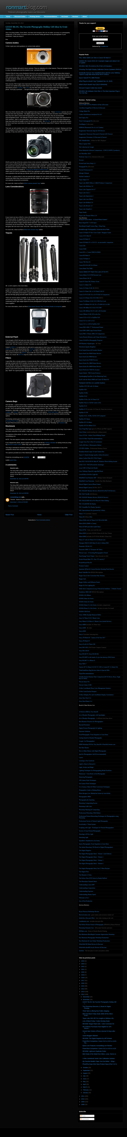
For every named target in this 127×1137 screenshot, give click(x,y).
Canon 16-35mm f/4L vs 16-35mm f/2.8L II (91, 291)
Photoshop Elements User (86, 928)
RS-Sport (93, 223)
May (84, 1081)
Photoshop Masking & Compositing (89, 809)
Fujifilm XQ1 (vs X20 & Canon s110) (90, 403)
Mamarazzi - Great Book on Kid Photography (92, 774)
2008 (83, 1104)
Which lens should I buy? (31, 229)
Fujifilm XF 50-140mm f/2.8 (87, 425)
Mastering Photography (86, 777)
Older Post (69, 515)
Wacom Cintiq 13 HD (85, 685)
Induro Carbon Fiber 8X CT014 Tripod (90, 458)
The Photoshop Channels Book (88, 881)
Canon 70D (82, 262)
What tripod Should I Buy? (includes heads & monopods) (45, 306)
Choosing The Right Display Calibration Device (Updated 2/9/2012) (100, 69)
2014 (83, 989)
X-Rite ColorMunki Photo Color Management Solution (95, 688)
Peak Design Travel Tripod (86, 556)
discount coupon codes (14, 444)
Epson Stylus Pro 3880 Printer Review (90, 363)
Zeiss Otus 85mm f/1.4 (85, 701)
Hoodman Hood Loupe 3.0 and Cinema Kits (91, 451)
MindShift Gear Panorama (86, 481)
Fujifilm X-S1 (83, 406)
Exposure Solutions (84, 731)
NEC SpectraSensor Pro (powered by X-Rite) (92, 510)
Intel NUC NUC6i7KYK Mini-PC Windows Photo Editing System (98, 461)
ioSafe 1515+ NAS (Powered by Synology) (91, 465)
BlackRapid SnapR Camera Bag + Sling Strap (92, 226)
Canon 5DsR (82, 249)
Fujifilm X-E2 (83, 396)
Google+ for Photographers (87, 741)
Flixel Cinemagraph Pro (86, 121)
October (85, 1067)
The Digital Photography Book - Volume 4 (91, 863)
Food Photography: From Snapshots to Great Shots (93, 734)
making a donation (50, 442)
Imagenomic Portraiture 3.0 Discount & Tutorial (93, 137)
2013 (83, 991)
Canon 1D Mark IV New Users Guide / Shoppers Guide (95, 232)
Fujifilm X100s (83, 393)
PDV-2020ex (85, 448)
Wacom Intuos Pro (84, 682)
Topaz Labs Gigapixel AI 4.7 (87, 189)
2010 (83, 1099)
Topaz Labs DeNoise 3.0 (86, 186)
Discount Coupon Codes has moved (90, 88)
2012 (83, 994)
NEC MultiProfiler (84, 140)
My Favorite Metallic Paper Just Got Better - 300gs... (99, 1061)
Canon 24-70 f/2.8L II (85, 294)
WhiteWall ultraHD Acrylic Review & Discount (92, 947)
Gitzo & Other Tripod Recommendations (90, 438)
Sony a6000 (82, 624)
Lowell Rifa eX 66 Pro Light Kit (88, 474)
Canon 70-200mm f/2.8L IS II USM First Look (92, 301)
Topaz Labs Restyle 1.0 (85, 206)
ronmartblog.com (15, 497)
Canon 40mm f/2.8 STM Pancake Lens (90, 275)
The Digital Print (84, 871)
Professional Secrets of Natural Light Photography (93, 821)
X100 (27, 87)
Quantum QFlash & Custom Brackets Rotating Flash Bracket (96, 569)
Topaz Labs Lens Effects (86, 199)
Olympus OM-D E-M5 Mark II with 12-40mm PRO (94, 543)
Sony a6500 (82, 631)
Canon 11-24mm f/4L (85, 285)
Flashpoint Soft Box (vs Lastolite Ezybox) (92, 383)
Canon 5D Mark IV (84, 239)
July (84, 1076)
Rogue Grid (82, 579)
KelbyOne (82, 918)
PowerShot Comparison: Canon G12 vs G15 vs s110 (99, 1048)
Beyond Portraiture (84, 725)
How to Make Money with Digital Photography (92, 751)
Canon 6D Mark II (84, 255)
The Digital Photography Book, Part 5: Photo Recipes (94, 868)
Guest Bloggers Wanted (90, 1035)
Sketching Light (83, 837)
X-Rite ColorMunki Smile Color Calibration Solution (99, 1058)
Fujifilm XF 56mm (84, 419)
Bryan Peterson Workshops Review (89, 911)
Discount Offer (90, 918)
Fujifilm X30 (83, 389)
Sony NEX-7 (83, 664)
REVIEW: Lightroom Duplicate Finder (94, 1051)
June (84, 1079)
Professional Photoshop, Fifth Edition (90, 813)
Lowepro (8, 412)
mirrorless (58, 112)
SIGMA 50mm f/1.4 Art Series (88, 605)
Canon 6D (82, 252)
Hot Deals (64, 16)
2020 (83, 972)
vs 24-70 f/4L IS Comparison (100, 294)
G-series (19, 87)
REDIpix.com (83, 931)
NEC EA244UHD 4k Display (87, 504)
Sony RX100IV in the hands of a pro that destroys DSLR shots (97, 657)
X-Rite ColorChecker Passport (87, 691)
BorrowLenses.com (84, 915)
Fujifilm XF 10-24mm (85, 422)
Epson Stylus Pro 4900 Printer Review (90, 366)
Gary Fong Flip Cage (85, 429)
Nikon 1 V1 (82, 513)
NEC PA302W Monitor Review (88, 497)
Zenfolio (81, 951)
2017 (83, 980)
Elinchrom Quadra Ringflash (87, 347)
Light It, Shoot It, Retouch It (87, 764)
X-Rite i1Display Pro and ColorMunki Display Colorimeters (96, 695)
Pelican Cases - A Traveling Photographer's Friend (93, 553)
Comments (84, 1119)
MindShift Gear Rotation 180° (87, 478)
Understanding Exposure (86, 891)
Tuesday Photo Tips (12, 421)
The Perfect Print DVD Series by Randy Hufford (93, 878)
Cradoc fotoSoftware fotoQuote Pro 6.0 (90, 114)
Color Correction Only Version (95, 575)
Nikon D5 (82, 517)
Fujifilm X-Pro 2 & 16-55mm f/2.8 (89, 399)
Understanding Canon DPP (87, 885)
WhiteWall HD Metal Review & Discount (91, 944)
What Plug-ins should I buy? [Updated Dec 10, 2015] (95, 81)
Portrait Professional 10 (86, 170)
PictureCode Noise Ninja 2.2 (87, 163)
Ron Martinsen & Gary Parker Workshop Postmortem (94, 941)
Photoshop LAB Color (85, 806)
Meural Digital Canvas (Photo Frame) (90, 484)
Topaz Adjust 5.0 (84, 179)
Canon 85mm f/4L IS (85, 278)
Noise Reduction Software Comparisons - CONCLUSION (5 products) (99, 150)
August (85, 1073)
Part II (88, 262)
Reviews (75, 16)
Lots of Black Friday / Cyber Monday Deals (96, 1021)
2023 (83, 964)
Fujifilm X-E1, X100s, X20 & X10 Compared (92, 416)
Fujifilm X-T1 (83, 409)
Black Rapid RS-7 (84, 223)
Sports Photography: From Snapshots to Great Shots (94, 844)
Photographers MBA (85, 796)
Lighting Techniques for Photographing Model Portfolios (95, 770)
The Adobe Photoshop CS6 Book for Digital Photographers (96, 847)
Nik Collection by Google (86, 147)
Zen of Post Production (85, 901)
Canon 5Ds (82, 245)
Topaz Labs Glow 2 (84, 193)
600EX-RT (9, 349)
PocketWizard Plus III (85, 562)
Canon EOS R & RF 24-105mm (88, 265)
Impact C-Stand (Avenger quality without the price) (94, 455)
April (84, 1084)
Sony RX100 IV (83, 654)
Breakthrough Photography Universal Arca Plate (94, 229)
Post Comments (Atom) (43, 520)
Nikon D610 (82, 523)
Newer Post (10, 515)
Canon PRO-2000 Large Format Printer (90, 330)
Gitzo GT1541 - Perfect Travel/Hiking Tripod (92, 435)
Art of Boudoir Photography (87, 718)
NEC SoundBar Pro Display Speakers (90, 507)
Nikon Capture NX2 (85, 144)
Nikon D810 (82, 533)
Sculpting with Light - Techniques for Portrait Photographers (96, 827)
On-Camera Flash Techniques (87, 783)
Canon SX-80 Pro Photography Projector (90, 340)
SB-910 (24, 352)
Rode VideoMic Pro (84, 572)
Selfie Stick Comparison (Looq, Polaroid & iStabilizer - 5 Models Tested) (100, 589)
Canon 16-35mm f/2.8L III (86, 288)
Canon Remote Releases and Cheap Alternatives (93, 337)
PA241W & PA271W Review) (106, 491)
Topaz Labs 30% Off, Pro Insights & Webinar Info (98, 1018)
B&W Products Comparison (104, 183)
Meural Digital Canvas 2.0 (86, 487)
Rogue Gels (82, 575)
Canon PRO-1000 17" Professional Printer (91, 327)
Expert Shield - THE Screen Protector (90, 373)
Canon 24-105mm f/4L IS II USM (89, 298)
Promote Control (84, 566)
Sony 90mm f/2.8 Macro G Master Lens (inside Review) (95, 621)
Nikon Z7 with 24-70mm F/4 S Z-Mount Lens (92, 540)
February (86, 1090)
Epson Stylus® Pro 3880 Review (89, 78)
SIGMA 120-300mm (85, 595)
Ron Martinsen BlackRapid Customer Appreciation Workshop (96, 934)
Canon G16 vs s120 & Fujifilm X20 (89, 324)
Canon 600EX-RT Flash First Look (90, 272)
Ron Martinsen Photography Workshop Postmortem (94, 937)
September (86, 1070)
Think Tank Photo (53, 412)
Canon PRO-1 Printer (85, 334)
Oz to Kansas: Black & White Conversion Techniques (94, 787)
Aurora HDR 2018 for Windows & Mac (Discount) (93, 104)
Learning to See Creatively (86, 761)
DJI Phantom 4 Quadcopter (87, 343)
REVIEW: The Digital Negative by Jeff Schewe (97, 1038)
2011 (83, 1096)
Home (8, 16)
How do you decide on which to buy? (37, 169)
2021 (83, 969)
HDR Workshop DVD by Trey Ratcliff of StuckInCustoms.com (97, 744)
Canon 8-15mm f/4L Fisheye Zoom (89, 281)
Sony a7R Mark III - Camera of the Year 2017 (92, 637)
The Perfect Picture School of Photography (91, 924)
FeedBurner (104, 46)
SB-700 (21, 354)
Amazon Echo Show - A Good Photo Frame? (93, 219)
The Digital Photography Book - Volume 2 (91, 857)
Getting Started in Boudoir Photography (90, 738)
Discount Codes (19, 16)
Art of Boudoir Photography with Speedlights (92, 715)
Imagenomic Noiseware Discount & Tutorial (92, 134)
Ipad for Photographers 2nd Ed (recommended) (92, 754)
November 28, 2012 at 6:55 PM (19, 478)
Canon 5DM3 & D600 (93, 252)
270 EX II (32, 349)
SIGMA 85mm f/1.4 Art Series (88, 608)
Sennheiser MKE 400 (85, 592)
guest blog (13, 460)
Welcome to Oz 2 (84, 898)
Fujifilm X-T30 (83, 412)
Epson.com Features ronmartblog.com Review (97, 1045)
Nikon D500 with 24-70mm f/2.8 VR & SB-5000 (93, 520)
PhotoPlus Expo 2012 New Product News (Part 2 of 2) (100, 1064)
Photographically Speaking (86, 800)
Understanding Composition (87, 888)
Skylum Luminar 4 (84, 176)
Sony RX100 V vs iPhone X (87, 660)
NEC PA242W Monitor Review (88, 491)
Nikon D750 (82, 530)
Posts (82, 1116)
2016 (83, 983)
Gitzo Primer (83, 432)
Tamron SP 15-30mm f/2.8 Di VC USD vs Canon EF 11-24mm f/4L (98, 667)
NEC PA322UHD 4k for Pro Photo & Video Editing (94, 500)
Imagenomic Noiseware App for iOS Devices (92, 131)
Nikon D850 (82, 536)
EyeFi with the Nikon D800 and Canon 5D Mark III (94, 379)
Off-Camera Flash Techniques (87, 780)
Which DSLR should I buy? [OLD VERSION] (93, 84)
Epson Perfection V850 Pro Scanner (89, 370)
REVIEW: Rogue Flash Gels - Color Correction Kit (98, 1024)
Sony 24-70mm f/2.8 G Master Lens (89, 618)
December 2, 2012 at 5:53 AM (19, 502)
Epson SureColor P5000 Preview (88, 360)
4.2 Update (100, 127)
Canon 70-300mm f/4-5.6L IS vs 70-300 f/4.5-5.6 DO (94, 304)
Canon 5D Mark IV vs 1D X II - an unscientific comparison (96, 242)
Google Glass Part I (84, 442)
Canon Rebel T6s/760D (86, 268)
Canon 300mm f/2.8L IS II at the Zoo (89, 314)
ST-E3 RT (105, 272)
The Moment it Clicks (85, 875)
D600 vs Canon (91, 523)
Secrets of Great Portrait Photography (90, 831)
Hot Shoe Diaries (84, 747)
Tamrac (16, 412)
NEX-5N (47, 121)
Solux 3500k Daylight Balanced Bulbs (90, 615)
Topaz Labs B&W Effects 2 (87, 183)
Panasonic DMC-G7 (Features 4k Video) (90, 549)
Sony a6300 (82, 628)
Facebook (62, 422)
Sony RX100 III (93, 654)
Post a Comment (13, 506)
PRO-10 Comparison (98, 334)
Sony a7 (81, 634)
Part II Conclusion (96, 442)
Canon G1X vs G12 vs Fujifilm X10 (89, 317)
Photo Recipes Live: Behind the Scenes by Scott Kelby (94, 793)
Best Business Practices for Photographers (91, 721)
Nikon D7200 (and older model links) (90, 527)
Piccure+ (81, 160)
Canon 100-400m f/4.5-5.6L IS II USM (90, 307)
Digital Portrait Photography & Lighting (90, 728)
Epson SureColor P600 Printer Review (90, 353)
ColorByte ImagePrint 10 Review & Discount (92, 108)
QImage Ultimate (84, 173)
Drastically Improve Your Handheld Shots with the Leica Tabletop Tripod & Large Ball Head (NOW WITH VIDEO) (99, 73)
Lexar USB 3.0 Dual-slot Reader (88, 468)
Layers (81, 757)
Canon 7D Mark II (84, 259)
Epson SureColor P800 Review (88, 357)
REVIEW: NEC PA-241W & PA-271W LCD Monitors (95, 66)
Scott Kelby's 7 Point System (87, 824)
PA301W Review (103, 497)
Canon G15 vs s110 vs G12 (87, 321)
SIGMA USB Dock (84, 611)
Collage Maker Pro (84, 111)
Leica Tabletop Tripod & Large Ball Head (91, 471)
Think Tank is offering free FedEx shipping (96, 1011)
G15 (30, 351)
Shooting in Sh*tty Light (86, 834)
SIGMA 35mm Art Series (86, 602)
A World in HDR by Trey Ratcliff (88, 712)
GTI (80, 448)
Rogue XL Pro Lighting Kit (87, 585)
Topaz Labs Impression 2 (86, 196)
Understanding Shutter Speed (87, 894)
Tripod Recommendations (86, 673)
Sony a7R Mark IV (84, 641)
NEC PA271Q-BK (84, 494)
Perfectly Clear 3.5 (84, 157)
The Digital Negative (85, 850)
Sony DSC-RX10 (84, 651)
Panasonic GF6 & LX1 (85, 546)
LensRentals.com (84, 921)
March (85, 1087)
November (86, 999)
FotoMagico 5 (83, 124)
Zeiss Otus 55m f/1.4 (85, 698)
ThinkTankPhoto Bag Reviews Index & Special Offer (94, 670)
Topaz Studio (83, 212)
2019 (83, 975)
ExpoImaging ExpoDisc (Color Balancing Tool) (92, 376)
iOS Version (108, 134)
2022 (83, 966)
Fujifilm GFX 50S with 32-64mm (88, 386)
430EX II (13, 347)
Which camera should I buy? (32, 183)
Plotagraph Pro (83, 166)
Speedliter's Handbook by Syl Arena (89, 840)
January (85, 1092)
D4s (90, 517)
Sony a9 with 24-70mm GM (87, 644)
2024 (83, 961)
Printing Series (35, 16)
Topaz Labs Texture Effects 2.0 (88, 215)
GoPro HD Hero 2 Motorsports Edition (90, 445)
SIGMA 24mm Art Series (86, 598)
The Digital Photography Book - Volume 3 (91, 860)
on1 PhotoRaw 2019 (85, 153)
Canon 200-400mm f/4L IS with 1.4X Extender (92, 311)
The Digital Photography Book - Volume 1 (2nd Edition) (95, 854)
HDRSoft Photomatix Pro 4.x (87, 127)
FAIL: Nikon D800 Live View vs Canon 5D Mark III (95, 58)
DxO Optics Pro (83, 117)
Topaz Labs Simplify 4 (85, 209)
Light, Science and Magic (86, 767)
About (85, 16)
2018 (83, 977)
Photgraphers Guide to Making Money (90, 790)
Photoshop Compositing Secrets (88, 803)
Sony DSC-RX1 (83, 647)
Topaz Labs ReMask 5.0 (86, 202)
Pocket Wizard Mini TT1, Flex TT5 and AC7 (92, 559)
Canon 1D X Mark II (85, 236)
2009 (83, 1102)
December (86, 997)
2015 (83, 986)
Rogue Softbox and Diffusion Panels (89, 582)
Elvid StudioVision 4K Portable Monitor (90, 350)
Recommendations (50, 16)
